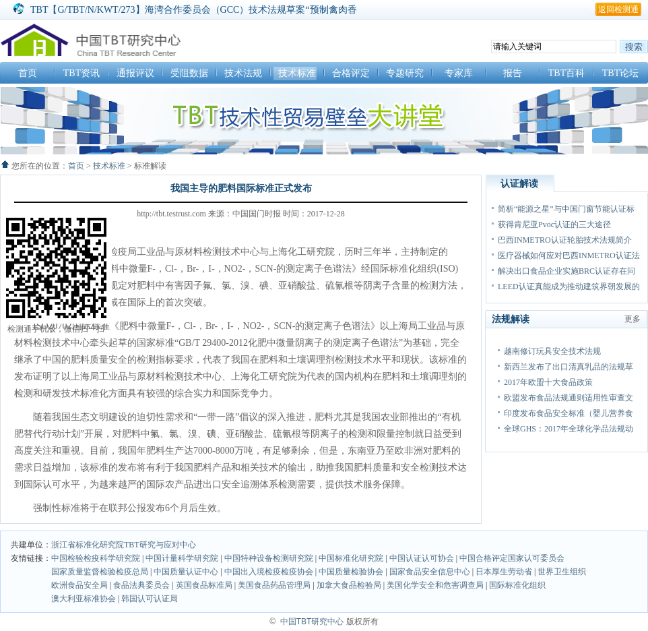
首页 (27, 73)
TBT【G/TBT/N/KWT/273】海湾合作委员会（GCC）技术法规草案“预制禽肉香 (193, 10)
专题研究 (405, 73)
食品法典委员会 (141, 585)
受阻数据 (189, 73)
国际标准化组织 (517, 585)
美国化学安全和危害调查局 (435, 585)
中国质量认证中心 (187, 571)
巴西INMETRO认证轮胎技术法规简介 (565, 240)
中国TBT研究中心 (312, 621)
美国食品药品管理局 (274, 585)
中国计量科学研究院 (181, 558)
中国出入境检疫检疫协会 (269, 571)
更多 (632, 319)
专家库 (459, 73)
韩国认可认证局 (149, 598)
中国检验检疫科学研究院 (95, 558)
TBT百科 (566, 73)
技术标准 (297, 73)
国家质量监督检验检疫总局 (100, 571)
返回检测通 (618, 9)
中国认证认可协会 (422, 558)
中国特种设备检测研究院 (269, 558)
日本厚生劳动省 (504, 571)
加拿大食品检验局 (349, 585)
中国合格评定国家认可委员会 (511, 558)
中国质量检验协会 (352, 571)
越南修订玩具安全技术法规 (552, 351)
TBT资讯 (81, 73)
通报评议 (135, 73)
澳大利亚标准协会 (83, 598)
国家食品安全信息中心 (430, 571)
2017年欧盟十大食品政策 (548, 382)
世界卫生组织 (562, 571)
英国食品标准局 (204, 585)
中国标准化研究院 (352, 558)
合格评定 (351, 73)
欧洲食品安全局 (79, 585)
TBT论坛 (620, 73)
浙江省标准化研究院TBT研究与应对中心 (123, 544)
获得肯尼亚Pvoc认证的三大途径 (554, 224)
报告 (512, 73)
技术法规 (243, 73)
